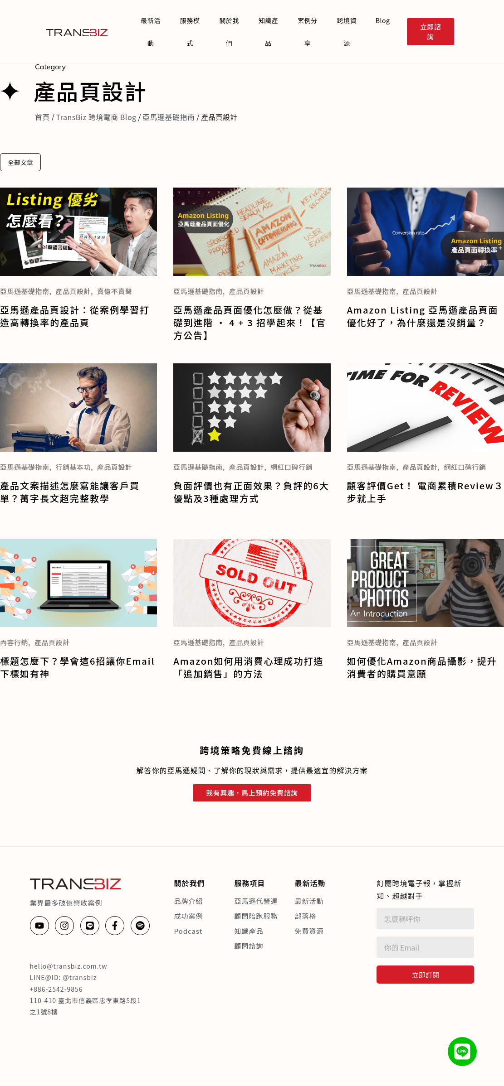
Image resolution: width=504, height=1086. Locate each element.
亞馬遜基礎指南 (168, 116)
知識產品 (269, 32)
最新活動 (151, 32)
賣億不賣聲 (114, 291)
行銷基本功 (73, 467)
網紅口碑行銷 (291, 467)
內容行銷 (14, 642)
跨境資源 (347, 32)
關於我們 (229, 32)
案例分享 (308, 32)
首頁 (42, 116)
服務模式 (190, 32)
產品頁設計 (73, 291)
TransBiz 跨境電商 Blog (96, 116)
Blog (383, 20)
